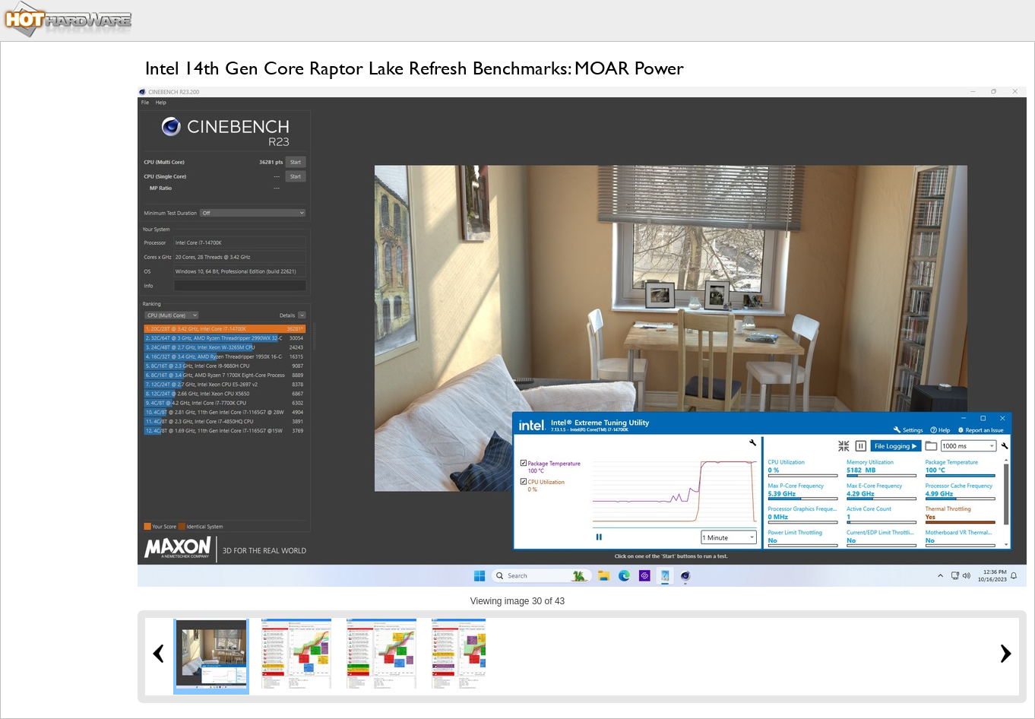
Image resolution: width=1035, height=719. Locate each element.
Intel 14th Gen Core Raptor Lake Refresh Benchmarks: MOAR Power (414, 68)
